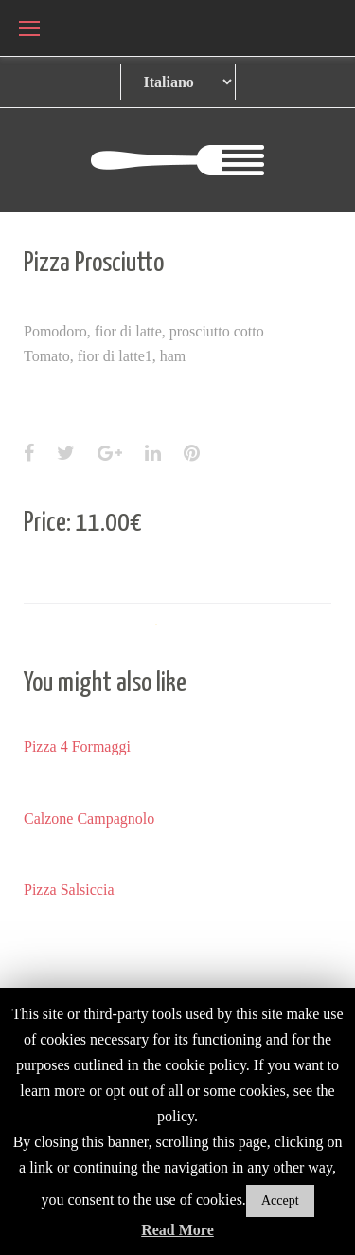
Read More (177, 1230)
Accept (280, 1200)
